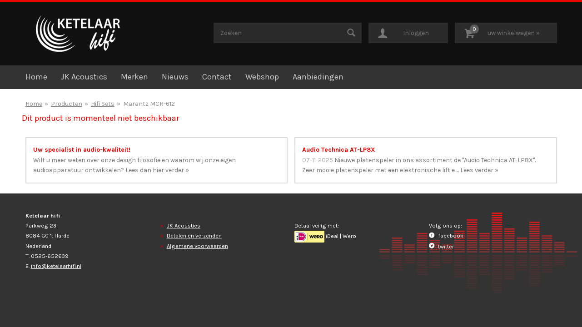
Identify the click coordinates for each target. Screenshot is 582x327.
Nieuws (175, 77)
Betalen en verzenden (194, 235)
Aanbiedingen (318, 77)
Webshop (262, 77)
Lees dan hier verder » (157, 170)
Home (36, 77)
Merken (134, 77)
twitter (441, 246)
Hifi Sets (102, 104)
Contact (217, 77)
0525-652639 (50, 256)
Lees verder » (479, 170)
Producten (66, 104)
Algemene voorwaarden (197, 246)
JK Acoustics (84, 77)
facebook (446, 235)
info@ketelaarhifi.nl (56, 266)
